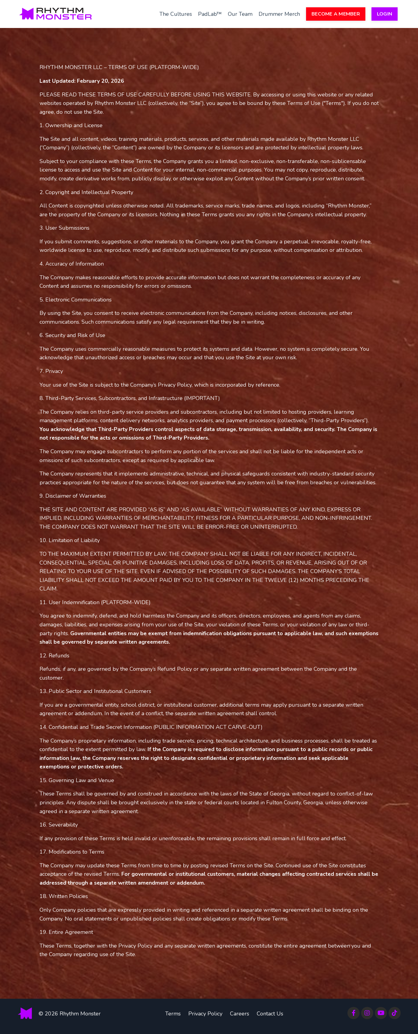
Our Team (240, 13)
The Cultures (175, 13)
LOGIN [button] (384, 14)
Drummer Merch (279, 13)
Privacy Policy (205, 1018)
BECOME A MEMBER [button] (336, 14)
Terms (173, 1018)
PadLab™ (210, 13)
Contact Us (270, 1018)
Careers (239, 1018)
